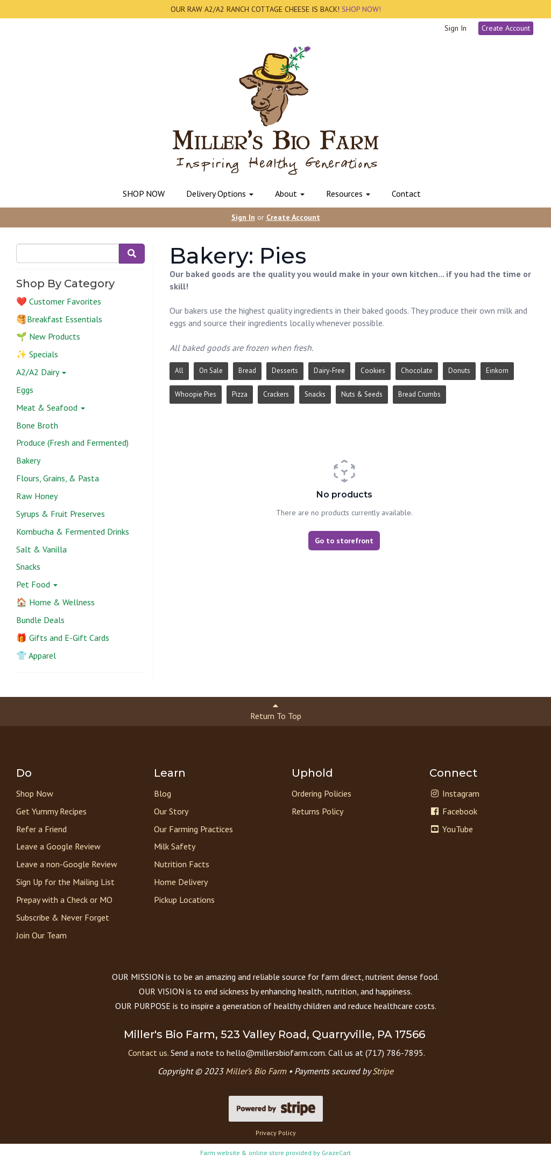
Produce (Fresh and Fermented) (72, 442)
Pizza (240, 394)
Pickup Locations (184, 899)
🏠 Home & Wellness (55, 602)
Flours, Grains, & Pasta (57, 478)
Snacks (28, 566)
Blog (162, 793)
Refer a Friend (41, 829)
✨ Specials (37, 354)
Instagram (454, 793)
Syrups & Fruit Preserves (60, 513)
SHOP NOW (144, 193)
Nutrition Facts (181, 864)
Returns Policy (317, 811)
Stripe (382, 1071)
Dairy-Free (329, 370)
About (290, 193)
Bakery (28, 460)
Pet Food (37, 584)
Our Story (171, 811)
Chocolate (417, 370)
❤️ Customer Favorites (58, 301)
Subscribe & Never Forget (62, 917)
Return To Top (275, 711)
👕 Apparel (36, 655)
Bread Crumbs (419, 394)
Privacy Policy (276, 1133)
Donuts (459, 370)
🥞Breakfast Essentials (59, 319)
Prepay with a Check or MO (64, 899)
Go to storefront (344, 540)
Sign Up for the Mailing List (65, 881)
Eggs (24, 389)
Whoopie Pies (195, 394)
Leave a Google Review (58, 846)
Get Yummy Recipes (51, 811)
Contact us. (148, 1052)
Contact (406, 193)
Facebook (453, 811)
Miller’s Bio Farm (255, 1071)
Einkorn (497, 370)
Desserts (285, 370)
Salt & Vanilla (41, 549)
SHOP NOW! (360, 9)
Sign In (455, 28)
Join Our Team (41, 935)
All (179, 370)
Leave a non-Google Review (66, 864)
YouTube (451, 829)
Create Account (506, 28)
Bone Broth (37, 425)
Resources (348, 193)
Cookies (373, 370)
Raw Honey (37, 495)
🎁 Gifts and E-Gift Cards (62, 637)
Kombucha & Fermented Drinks (72, 531)
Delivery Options (219, 193)
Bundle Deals (40, 619)
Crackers (276, 394)
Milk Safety (174, 846)
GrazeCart (336, 1153)
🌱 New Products (48, 336)
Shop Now (34, 793)
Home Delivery (181, 881)
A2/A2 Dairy (41, 372)
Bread (247, 370)
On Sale (211, 370)
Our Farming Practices (193, 829)
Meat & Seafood (50, 407)
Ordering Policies (321, 793)
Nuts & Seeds (362, 394)
